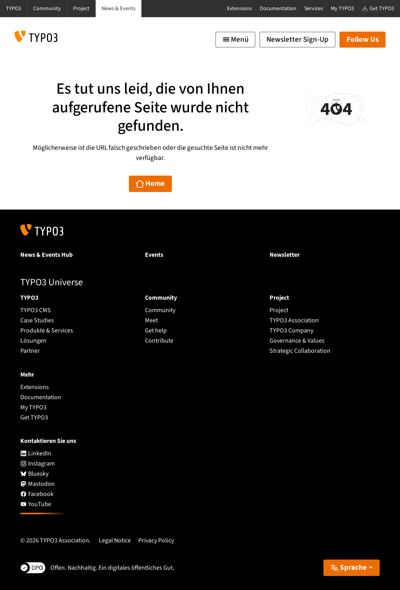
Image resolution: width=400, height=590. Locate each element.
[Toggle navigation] (235, 40)
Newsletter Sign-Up (297, 39)
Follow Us (362, 39)
